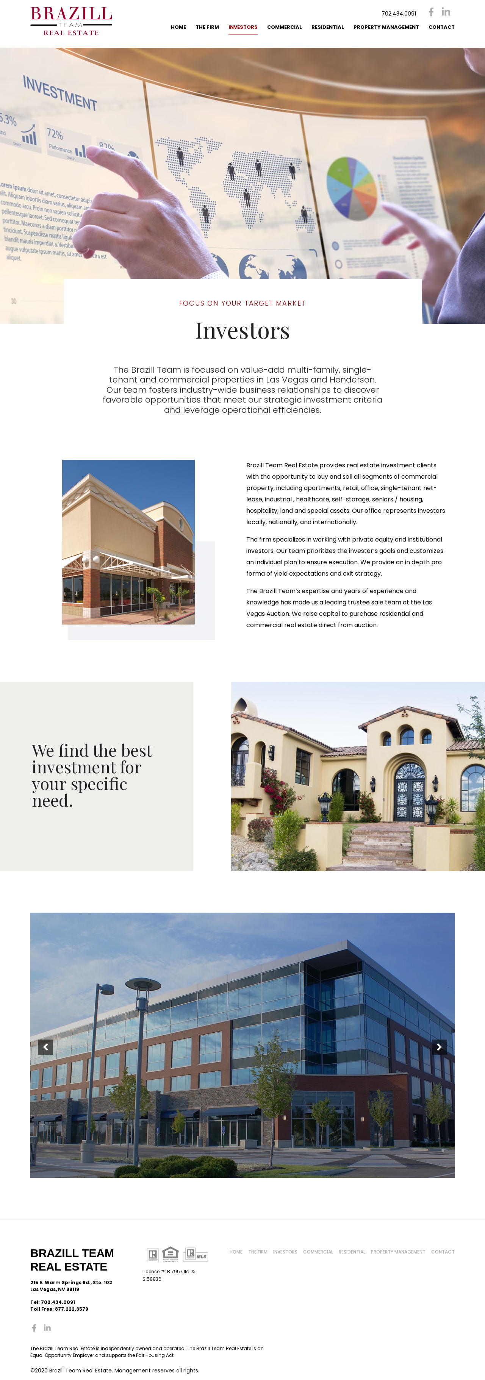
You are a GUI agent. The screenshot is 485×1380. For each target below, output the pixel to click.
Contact (442, 27)
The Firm (207, 27)
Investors (243, 27)
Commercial (284, 27)
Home (178, 27)
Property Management (386, 27)
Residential (327, 27)
